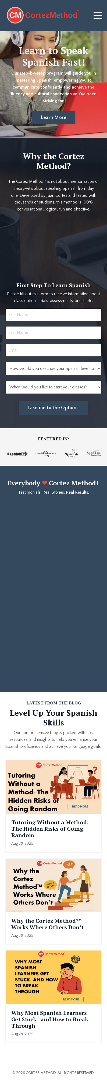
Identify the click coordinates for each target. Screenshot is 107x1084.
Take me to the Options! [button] (53, 408)
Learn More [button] (54, 117)
